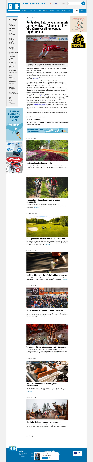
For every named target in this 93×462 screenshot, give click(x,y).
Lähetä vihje (74, 7)
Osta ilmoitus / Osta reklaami (23, 454)
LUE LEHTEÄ (44, 458)
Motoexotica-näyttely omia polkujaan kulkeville (12, 48)
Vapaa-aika (76, 10)
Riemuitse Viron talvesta (12, 84)
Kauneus (70, 10)
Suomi (63, 3)
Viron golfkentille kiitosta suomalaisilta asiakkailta (12, 33)
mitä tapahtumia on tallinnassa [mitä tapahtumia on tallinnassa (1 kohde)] (61, 121)
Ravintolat (58, 10)
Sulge (59, 452)
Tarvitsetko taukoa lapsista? (11, 97)
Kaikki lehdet (81, 7)
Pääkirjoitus (45, 10)
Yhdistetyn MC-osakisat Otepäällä (12, 89)
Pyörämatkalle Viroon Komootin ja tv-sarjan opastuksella (12, 25)
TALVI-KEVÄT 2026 (46, 455)
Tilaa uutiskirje (66, 7)
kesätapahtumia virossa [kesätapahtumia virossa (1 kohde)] (42, 121)
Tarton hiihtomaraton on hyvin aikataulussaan (12, 79)
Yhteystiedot (22, 456)
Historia (24, 10)
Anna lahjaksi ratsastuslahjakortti (13, 93)
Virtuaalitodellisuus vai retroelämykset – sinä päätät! (13, 54)
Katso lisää (29, 436)
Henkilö (35, 10)
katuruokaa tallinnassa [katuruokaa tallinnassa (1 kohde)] (31, 121)
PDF (51, 458)
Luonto (81, 10)
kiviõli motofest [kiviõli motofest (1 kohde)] (51, 121)
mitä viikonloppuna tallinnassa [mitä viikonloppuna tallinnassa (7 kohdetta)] (48, 122)
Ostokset (64, 10)
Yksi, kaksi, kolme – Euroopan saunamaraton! (12, 68)
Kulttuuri (30, 10)
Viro (40, 10)
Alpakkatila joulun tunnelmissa (12, 102)
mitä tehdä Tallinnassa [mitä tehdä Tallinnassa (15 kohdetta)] (33, 122)
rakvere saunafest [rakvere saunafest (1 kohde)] (36, 124)
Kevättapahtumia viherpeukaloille (13, 20)
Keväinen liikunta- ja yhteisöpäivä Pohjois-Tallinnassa (12, 41)
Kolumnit (52, 10)
